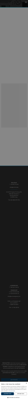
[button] (14, 397)
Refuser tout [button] (20, 393)
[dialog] (14, 200)
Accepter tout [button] (7, 393)
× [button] (26, 383)
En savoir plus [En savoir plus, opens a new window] (12, 391)
